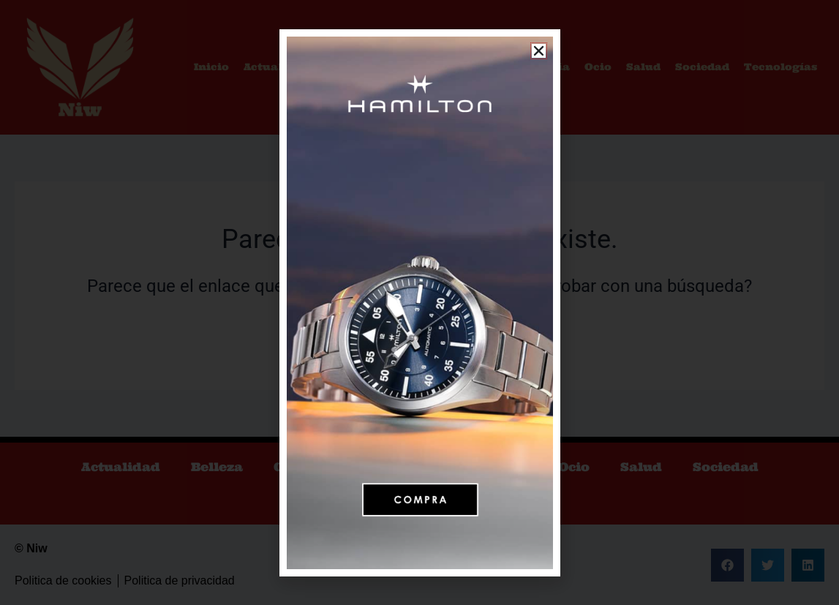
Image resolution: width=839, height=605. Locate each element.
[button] (539, 51)
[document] (419, 302)
